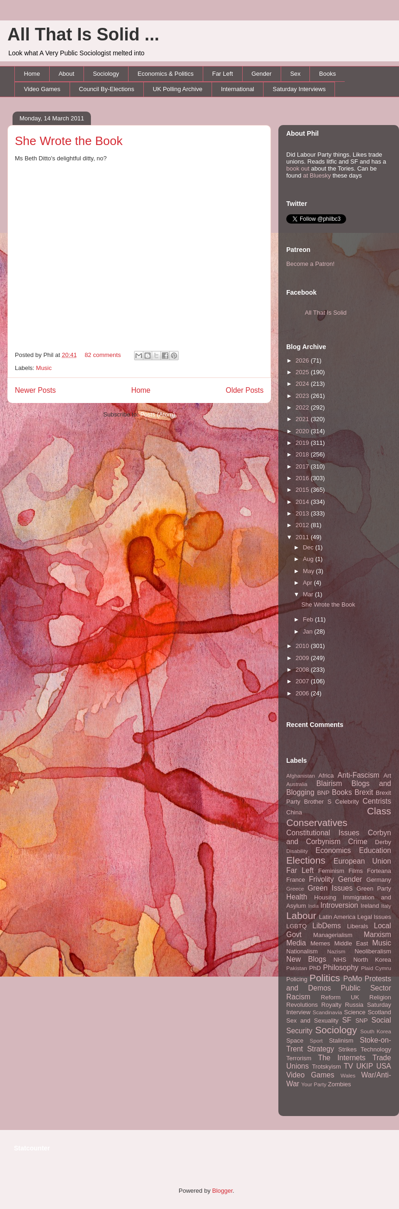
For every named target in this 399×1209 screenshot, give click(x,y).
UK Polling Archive (177, 89)
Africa (326, 775)
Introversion (339, 905)
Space (294, 1040)
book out (297, 168)
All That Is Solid (326, 312)
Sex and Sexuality (312, 1020)
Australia (296, 784)
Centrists (376, 801)
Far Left (222, 73)
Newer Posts (35, 390)
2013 (303, 513)
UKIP (364, 1066)
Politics (324, 977)
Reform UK (340, 997)
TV (348, 1066)
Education (375, 850)
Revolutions (302, 1004)
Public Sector (366, 988)
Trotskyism (326, 1066)
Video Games (42, 89)
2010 (303, 645)
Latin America (337, 916)
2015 (303, 489)
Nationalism (302, 951)
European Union (362, 861)
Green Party (374, 888)
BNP (323, 792)
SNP (361, 1020)
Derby (383, 842)
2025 (303, 372)
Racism (298, 997)
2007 (303, 681)
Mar (309, 594)
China (294, 812)
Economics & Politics (166, 73)
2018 (303, 454)
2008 (303, 669)
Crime (357, 842)
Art (387, 775)
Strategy (320, 1049)
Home (32, 73)
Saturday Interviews (299, 89)
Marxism (377, 934)
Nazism (336, 951)
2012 (303, 525)
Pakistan (296, 968)
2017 (303, 466)
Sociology (106, 73)
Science (355, 1012)
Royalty (331, 1004)
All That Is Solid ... (83, 34)
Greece (295, 888)
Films (355, 870)
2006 (303, 693)
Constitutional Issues (323, 833)
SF (346, 1020)
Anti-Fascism (359, 775)
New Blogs (306, 959)
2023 (303, 395)
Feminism (331, 870)
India (313, 906)
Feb (309, 619)
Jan (309, 631)
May (309, 571)
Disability (297, 851)
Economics (333, 850)
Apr (308, 582)
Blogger (222, 1190)
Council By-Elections (106, 89)
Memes (320, 943)
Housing (325, 897)
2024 (303, 383)
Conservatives (317, 822)
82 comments (102, 354)
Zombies (339, 1084)
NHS (340, 959)
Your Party (313, 1084)
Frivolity (321, 879)
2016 (303, 478)
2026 (303, 360)
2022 (303, 407)
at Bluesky (317, 175)
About (66, 73)
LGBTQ (296, 926)
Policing (297, 979)
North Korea (372, 959)
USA (383, 1066)
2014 (303, 501)
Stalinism (341, 1040)
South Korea (375, 1031)
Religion (380, 997)
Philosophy (340, 967)
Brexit (363, 792)
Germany (379, 879)
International (237, 89)
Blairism (329, 783)
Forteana (379, 870)
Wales (348, 1075)
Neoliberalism (372, 951)
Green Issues (330, 888)
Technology (375, 1049)
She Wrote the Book (68, 141)
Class (379, 811)
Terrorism (298, 1058)
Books (327, 73)
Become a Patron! (310, 263)
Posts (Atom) (157, 414)
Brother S (317, 801)
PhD (315, 968)
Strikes (347, 1049)
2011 (303, 537)
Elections (305, 860)
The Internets (341, 1058)
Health (296, 897)
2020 (303, 431)
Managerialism (333, 935)
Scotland (379, 1012)
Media (296, 943)
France (295, 879)
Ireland (369, 905)
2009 (303, 657)
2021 (303, 419)
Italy (386, 906)
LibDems (326, 926)
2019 (303, 442)
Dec (309, 547)
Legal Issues (374, 916)
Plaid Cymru (376, 968)
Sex (295, 73)
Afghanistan (300, 776)
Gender (261, 73)
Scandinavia (327, 1012)
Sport (316, 1040)
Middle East (351, 943)
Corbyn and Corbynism (338, 837)
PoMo (352, 979)
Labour (301, 915)
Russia (354, 1004)
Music (44, 367)
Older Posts (245, 390)
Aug (309, 558)
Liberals (357, 926)
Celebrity (347, 801)
